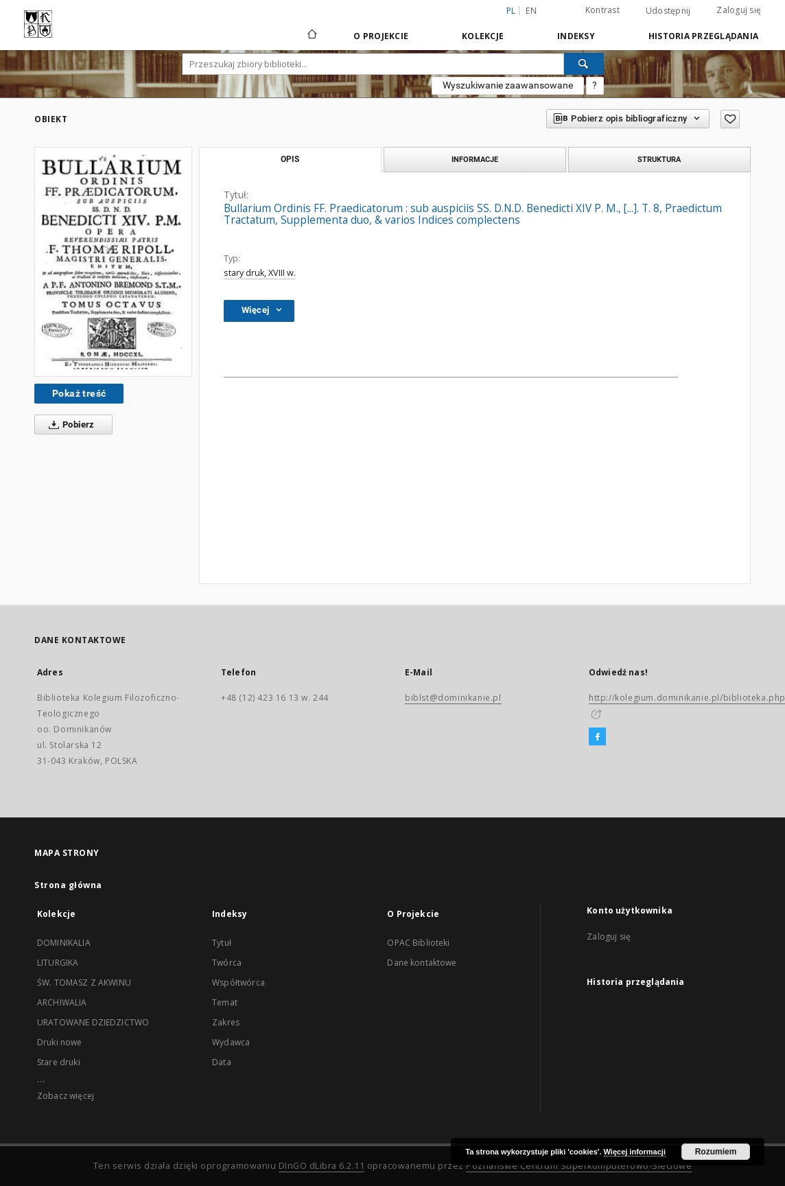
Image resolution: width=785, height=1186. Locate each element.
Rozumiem (716, 1151)
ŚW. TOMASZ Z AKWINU (84, 982)
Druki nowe (59, 1042)
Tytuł (221, 943)
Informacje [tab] (475, 159)
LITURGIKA (57, 962)
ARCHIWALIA (62, 1002)
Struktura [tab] (659, 159)
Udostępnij (668, 10)
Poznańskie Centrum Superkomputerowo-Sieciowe (579, 1166)
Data (221, 1062)
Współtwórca (238, 982)
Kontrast (602, 10)
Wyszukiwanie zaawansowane (508, 85)
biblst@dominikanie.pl (453, 698)
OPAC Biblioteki (418, 943)
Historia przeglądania (703, 36)
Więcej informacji (635, 1152)
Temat (224, 1002)
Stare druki (58, 1062)
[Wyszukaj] (584, 64)
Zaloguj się (738, 10)
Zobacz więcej (65, 1096)
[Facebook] (597, 737)
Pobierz (69, 425)
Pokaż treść (79, 393)
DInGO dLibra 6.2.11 (322, 1166)
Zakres (225, 1022)
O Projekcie (380, 36)
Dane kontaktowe (421, 962)
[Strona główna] (311, 36)
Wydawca (231, 1042)
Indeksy (576, 36)
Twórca (227, 962)
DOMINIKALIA (64, 943)
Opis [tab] (290, 159)
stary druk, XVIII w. (260, 273)
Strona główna (68, 885)
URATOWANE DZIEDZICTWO (93, 1022)
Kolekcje (483, 36)
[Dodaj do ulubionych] (730, 119)
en (531, 10)
